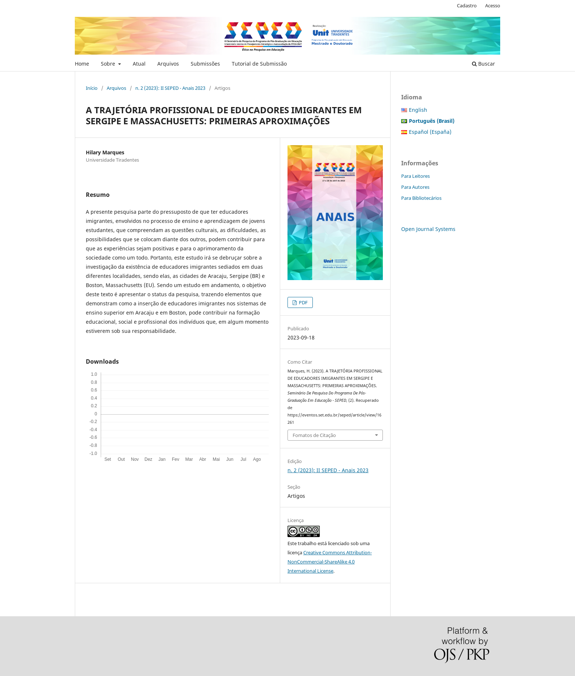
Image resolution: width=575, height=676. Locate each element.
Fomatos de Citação (314, 435)
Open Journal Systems (428, 228)
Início (92, 88)
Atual (139, 63)
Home (82, 63)
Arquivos (168, 63)
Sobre (109, 63)
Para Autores (415, 187)
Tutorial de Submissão (259, 63)
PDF (303, 302)
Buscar (483, 63)
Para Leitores (415, 176)
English (418, 109)
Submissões (205, 63)
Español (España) (430, 131)
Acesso (492, 5)
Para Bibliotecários (421, 198)
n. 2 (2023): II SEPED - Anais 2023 (170, 88)
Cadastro (467, 5)
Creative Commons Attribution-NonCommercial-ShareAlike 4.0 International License (330, 561)
